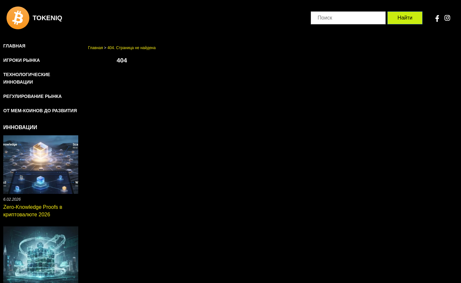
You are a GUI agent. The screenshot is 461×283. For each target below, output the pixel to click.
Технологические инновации (26, 78)
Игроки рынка (21, 60)
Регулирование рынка (32, 96)
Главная (14, 45)
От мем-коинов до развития (40, 110)
